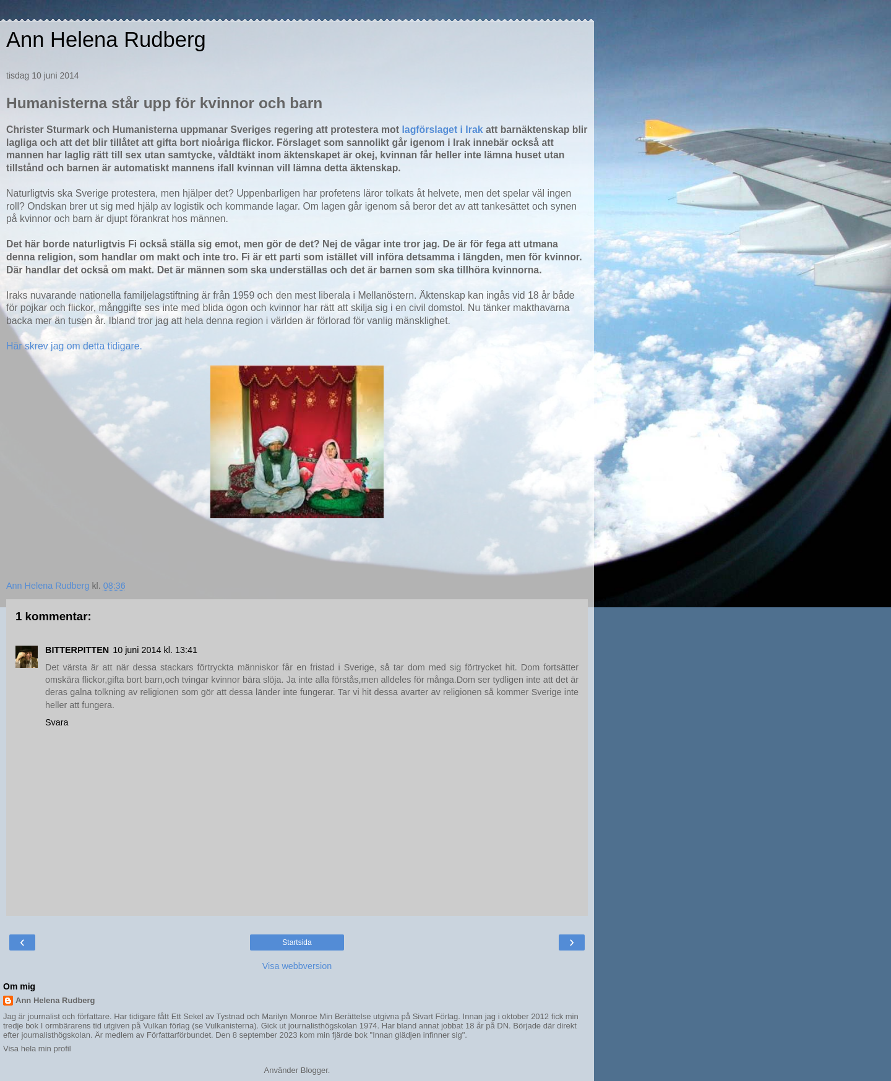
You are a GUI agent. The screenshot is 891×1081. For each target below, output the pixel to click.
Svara (57, 722)
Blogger (314, 1070)
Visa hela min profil (37, 1048)
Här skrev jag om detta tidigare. (74, 346)
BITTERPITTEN (77, 650)
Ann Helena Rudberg (106, 39)
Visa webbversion (297, 966)
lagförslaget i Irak (443, 129)
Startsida (296, 942)
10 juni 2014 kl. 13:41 (155, 650)
